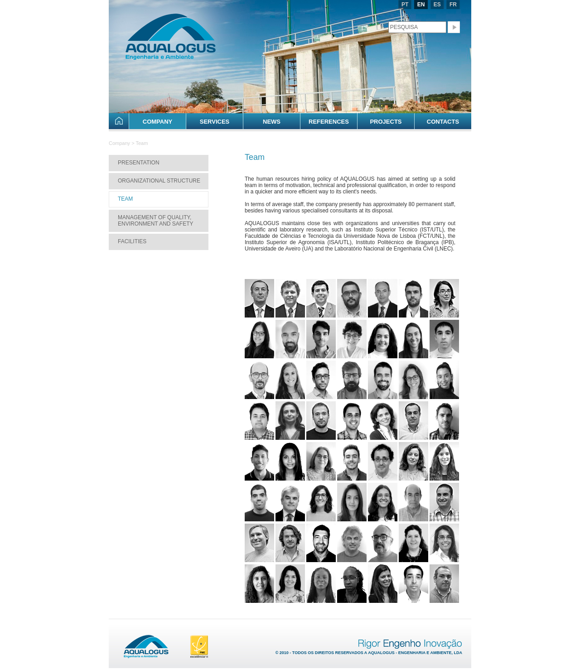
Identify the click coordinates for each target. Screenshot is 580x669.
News (271, 121)
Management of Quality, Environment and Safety (155, 220)
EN (421, 4)
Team (125, 199)
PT (404, 4)
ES (437, 4)
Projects (385, 121)
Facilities (132, 241)
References (329, 121)
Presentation (139, 162)
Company (157, 121)
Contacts (443, 121)
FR (453, 4)
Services (215, 121)
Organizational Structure (159, 181)
